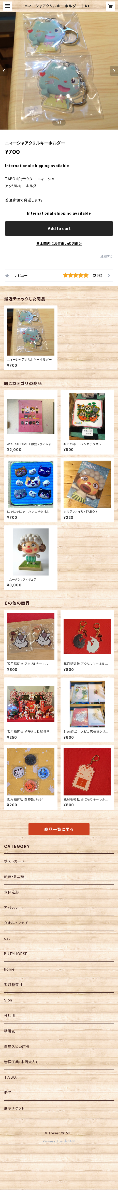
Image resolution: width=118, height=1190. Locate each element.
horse (9, 969)
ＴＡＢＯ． (11, 1077)
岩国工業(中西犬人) (20, 1062)
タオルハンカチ (16, 923)
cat (7, 938)
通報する (106, 256)
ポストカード (14, 861)
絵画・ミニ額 (14, 876)
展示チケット (14, 1108)
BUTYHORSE (15, 954)
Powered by (59, 1141)
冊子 (8, 1093)
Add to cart (59, 228)
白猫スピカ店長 (17, 1046)
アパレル (11, 907)
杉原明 (9, 1015)
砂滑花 (9, 1031)
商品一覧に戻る (59, 829)
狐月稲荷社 (13, 984)
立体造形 (11, 892)
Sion (8, 1000)
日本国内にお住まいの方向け (59, 243)
